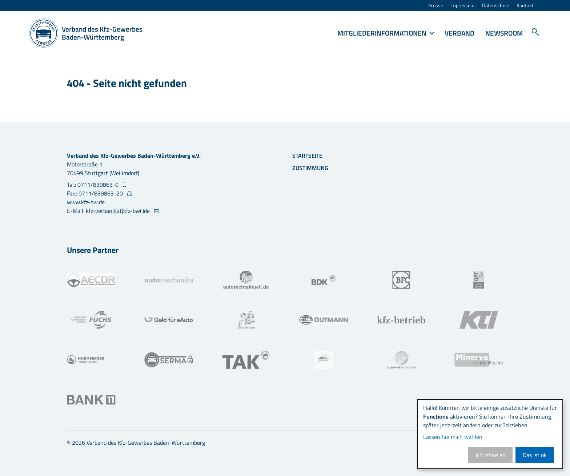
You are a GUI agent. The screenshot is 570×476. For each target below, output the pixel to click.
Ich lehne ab (490, 455)
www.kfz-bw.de (86, 202)
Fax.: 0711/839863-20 (95, 193)
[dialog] (490, 434)
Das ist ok (535, 455)
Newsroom (504, 33)
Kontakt (525, 5)
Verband (459, 33)
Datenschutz (495, 5)
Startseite (307, 155)
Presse (435, 5)
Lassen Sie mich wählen (452, 436)
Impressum (462, 5)
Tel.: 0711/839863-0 (93, 184)
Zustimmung (310, 168)
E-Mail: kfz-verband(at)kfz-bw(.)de (109, 210)
